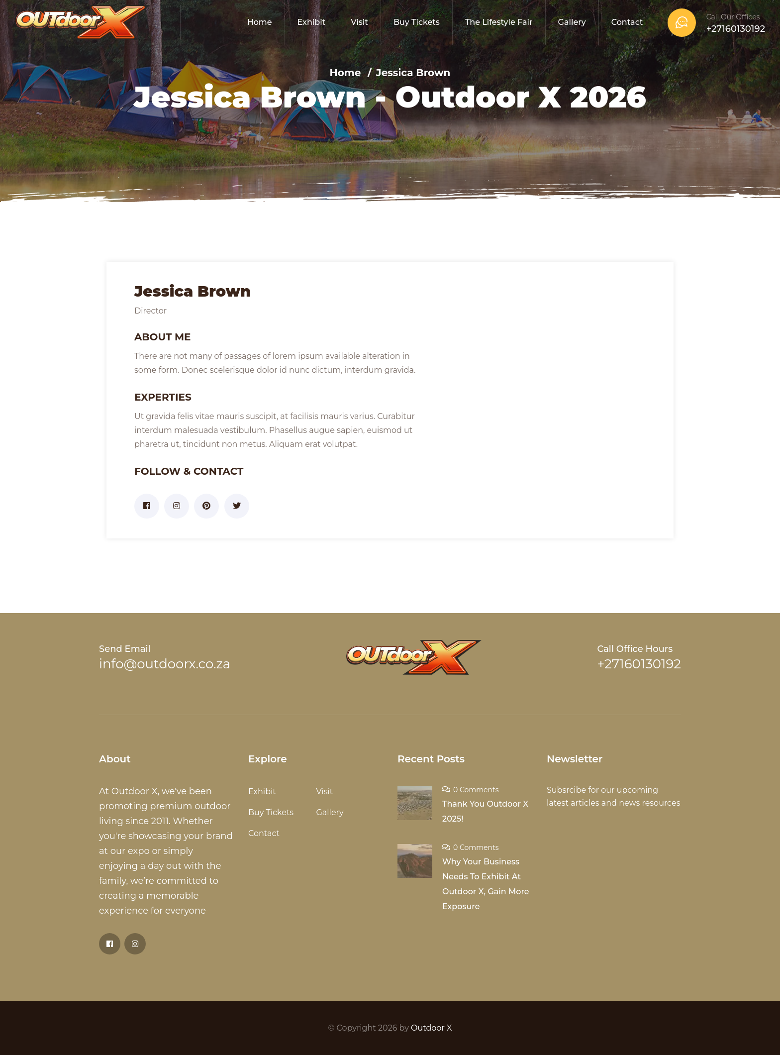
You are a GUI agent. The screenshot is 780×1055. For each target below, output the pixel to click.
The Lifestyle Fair (499, 22)
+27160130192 (735, 28)
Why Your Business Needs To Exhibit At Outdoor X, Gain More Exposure (485, 884)
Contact (627, 22)
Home (259, 22)
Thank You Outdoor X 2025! (485, 811)
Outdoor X (431, 1028)
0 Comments (475, 789)
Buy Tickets (416, 22)
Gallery (572, 22)
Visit (359, 22)
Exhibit (311, 22)
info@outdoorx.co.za (164, 664)
